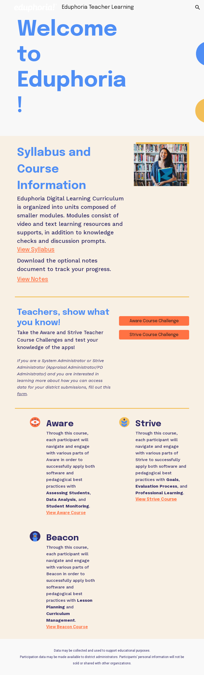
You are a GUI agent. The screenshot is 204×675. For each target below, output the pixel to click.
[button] (6, 7)
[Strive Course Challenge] (154, 334)
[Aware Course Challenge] (154, 321)
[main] (72, 68)
